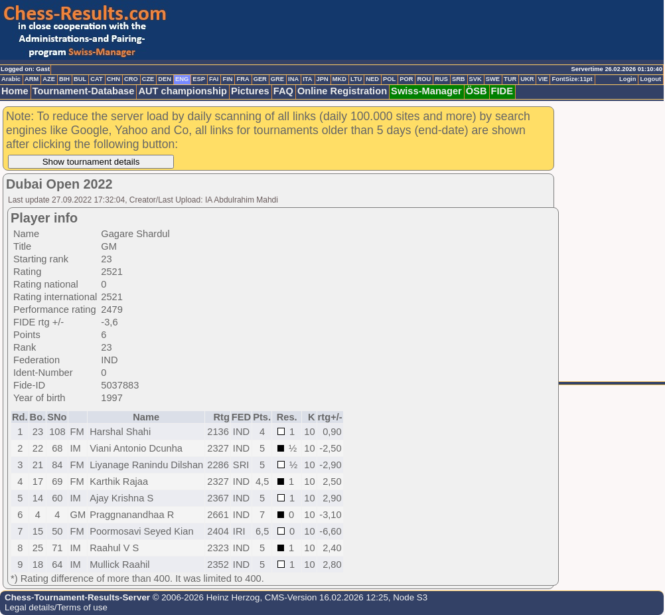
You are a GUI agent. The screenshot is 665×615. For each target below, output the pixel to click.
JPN (323, 79)
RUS (441, 79)
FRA (242, 79)
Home (15, 91)
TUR (510, 79)
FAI (214, 79)
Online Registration (342, 91)
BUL (80, 79)
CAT (96, 79)
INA (293, 79)
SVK (475, 79)
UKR (527, 79)
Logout (650, 79)
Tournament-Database (84, 91)
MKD (339, 79)
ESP (198, 79)
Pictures (250, 91)
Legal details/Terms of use (56, 607)
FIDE (502, 91)
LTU (356, 79)
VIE (543, 79)
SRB (458, 79)
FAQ (283, 91)
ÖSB (476, 91)
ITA (307, 79)
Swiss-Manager (426, 91)
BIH (64, 79)
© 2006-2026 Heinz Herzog (204, 597)
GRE (277, 79)
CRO (131, 79)
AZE (48, 79)
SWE (493, 79)
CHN (113, 79)
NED (372, 79)
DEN (164, 79)
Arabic (11, 79)
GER (260, 79)
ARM (31, 79)
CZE (148, 79)
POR (406, 79)
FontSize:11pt (572, 79)
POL (389, 79)
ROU (424, 79)
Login (627, 79)
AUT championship (182, 91)
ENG (181, 79)
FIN (227, 79)
